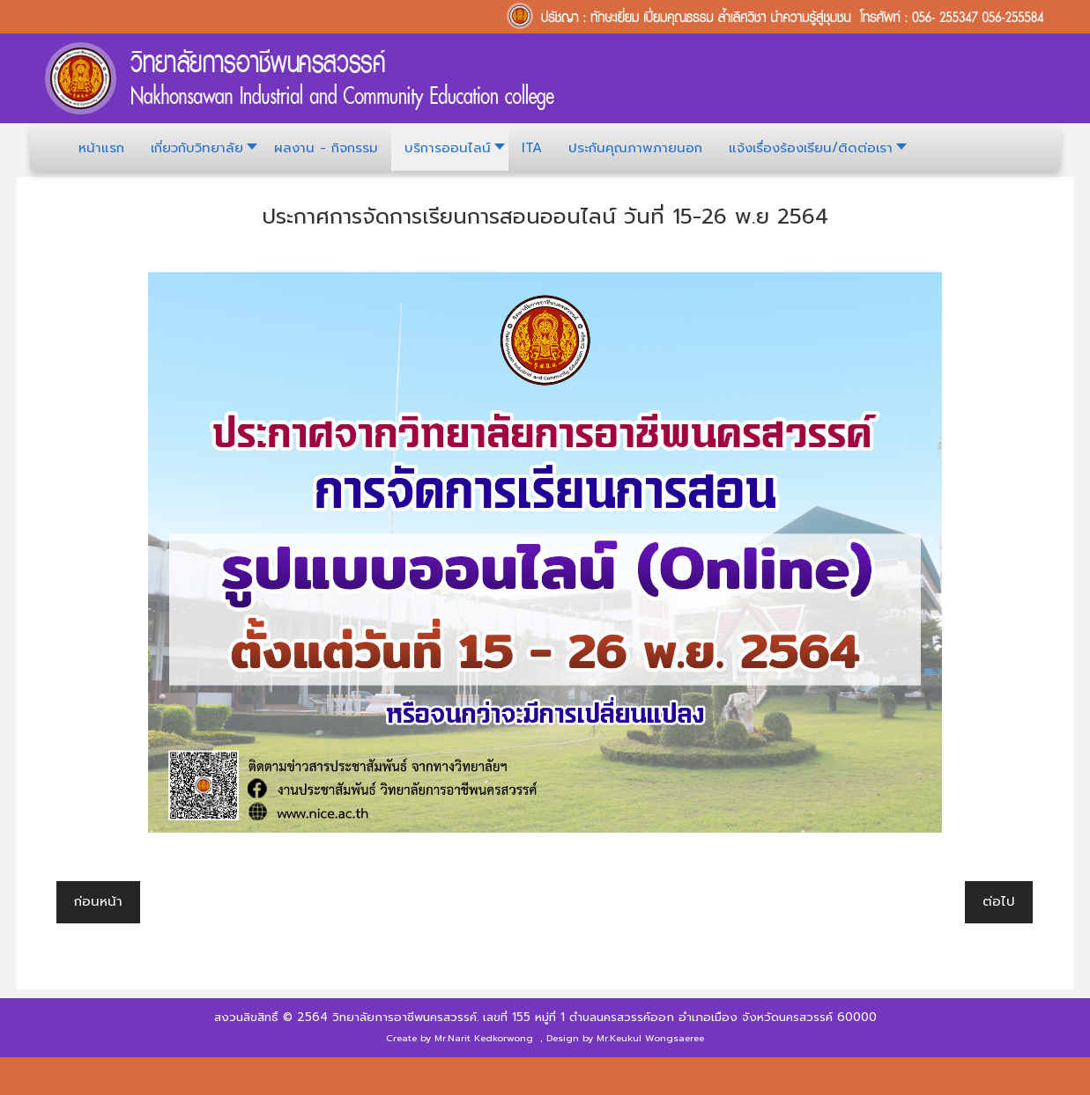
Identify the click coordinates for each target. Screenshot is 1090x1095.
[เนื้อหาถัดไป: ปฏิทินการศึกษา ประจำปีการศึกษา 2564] (999, 902)
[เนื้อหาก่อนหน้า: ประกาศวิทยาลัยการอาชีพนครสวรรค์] (98, 902)
